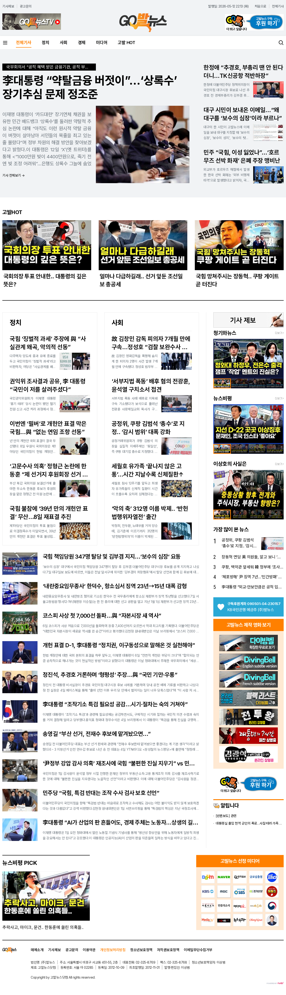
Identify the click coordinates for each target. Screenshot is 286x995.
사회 (64, 42)
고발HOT (12, 212)
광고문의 (26, 6)
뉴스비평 (222, 398)
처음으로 (260, 6)
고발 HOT (126, 42)
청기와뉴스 (224, 333)
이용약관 (89, 950)
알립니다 (226, 805)
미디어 (102, 42)
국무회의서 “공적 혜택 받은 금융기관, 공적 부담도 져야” (51, 66)
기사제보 (8, 6)
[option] (248, 358)
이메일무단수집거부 (198, 950)
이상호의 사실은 (229, 464)
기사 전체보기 (13, 175)
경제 (82, 42)
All (70, 977)
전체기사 (278, 6)
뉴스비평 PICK (19, 862)
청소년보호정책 (141, 950)
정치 (45, 42)
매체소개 (37, 950)
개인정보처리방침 (112, 950)
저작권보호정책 (168, 950)
